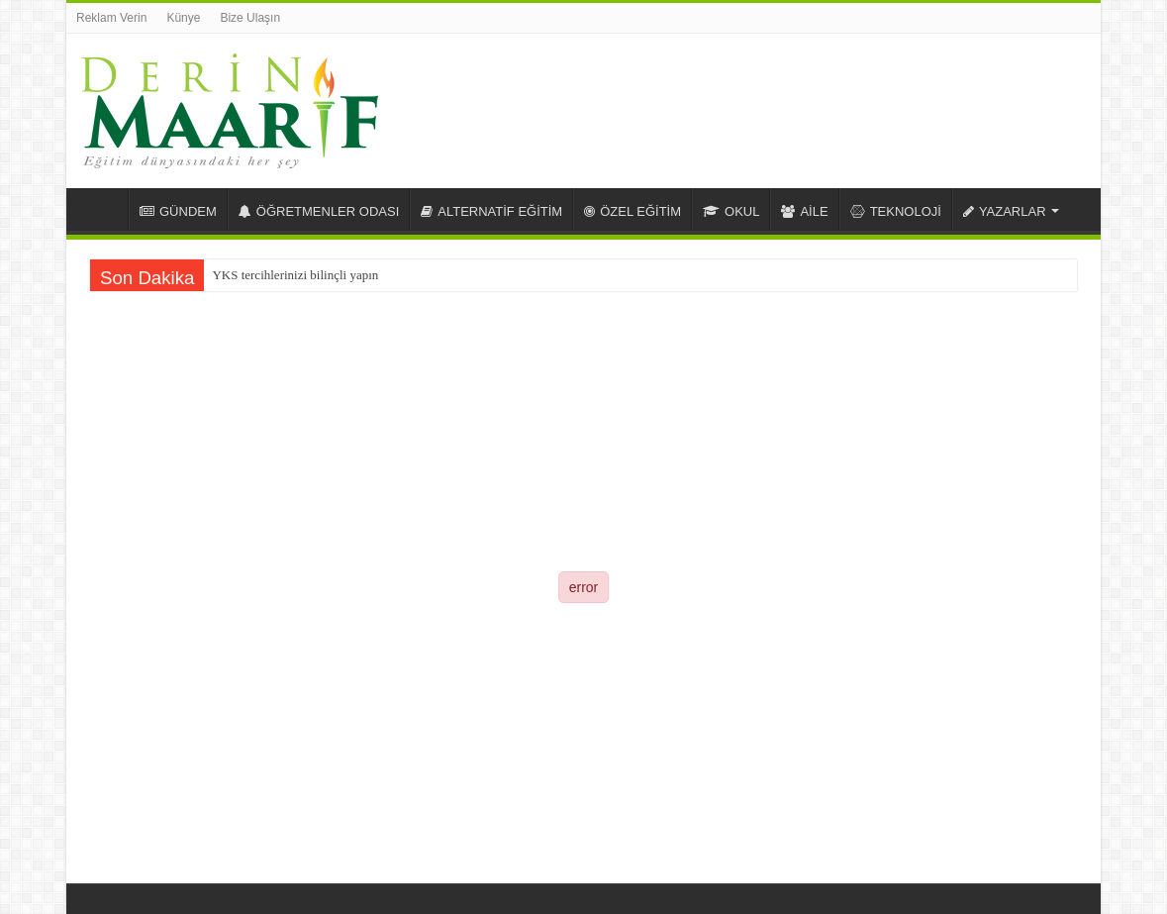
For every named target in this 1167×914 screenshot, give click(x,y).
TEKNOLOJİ (895, 211)
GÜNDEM (178, 211)
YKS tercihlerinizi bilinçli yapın (295, 274)
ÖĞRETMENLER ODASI (319, 211)
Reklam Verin (111, 18)
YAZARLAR (1004, 211)
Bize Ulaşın (250, 18)
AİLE (804, 211)
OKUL (731, 211)
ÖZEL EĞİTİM (632, 211)
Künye (183, 18)
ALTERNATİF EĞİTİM (491, 211)
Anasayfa (102, 209)
